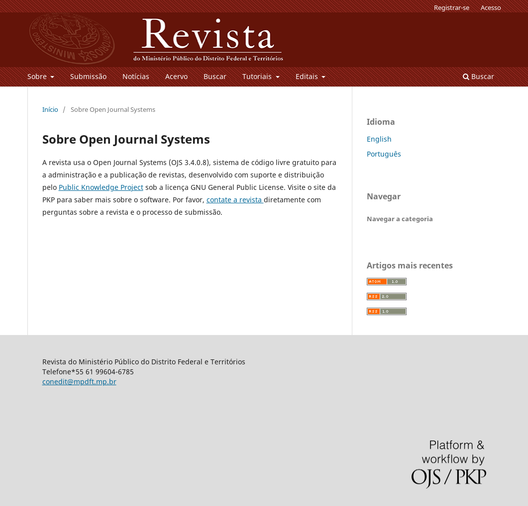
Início (50, 109)
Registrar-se (451, 7)
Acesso (491, 7)
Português (384, 154)
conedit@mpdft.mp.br (79, 381)
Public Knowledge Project (101, 187)
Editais (308, 76)
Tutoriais (258, 76)
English (379, 139)
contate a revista (235, 199)
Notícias (135, 76)
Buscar (215, 76)
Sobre (38, 76)
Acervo (176, 76)
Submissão (88, 76)
